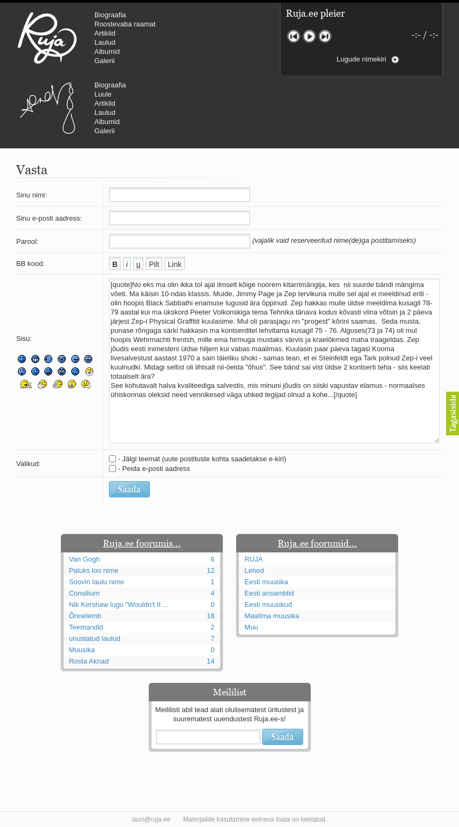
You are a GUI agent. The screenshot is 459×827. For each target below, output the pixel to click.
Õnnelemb (85, 616)
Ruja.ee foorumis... (142, 543)
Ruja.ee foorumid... (317, 543)
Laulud (104, 42)
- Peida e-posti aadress (154, 468)
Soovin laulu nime (97, 582)
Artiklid (104, 33)
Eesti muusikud (268, 604)
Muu (251, 627)
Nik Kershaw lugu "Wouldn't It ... (119, 604)
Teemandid (86, 627)
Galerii (104, 61)
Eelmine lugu (293, 36)
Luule (103, 94)
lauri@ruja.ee (151, 819)
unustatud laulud (94, 638)
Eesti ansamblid (269, 593)
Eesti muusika (266, 582)
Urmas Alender (47, 108)
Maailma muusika (271, 616)
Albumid (107, 51)
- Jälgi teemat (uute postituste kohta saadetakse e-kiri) (202, 459)
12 (210, 570)
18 (210, 616)
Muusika (82, 650)
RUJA (47, 37)
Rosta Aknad (89, 661)
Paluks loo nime (94, 570)
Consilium (84, 593)
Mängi (309, 36)
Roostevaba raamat (124, 24)
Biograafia (110, 15)
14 (210, 661)
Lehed (254, 570)
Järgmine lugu (325, 36)
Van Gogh (84, 559)
